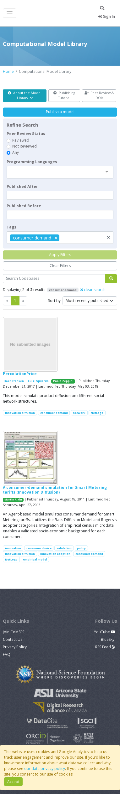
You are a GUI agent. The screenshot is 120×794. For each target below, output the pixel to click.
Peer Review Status (26, 133)
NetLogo (97, 413)
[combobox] (60, 172)
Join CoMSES (13, 632)
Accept (13, 781)
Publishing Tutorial (64, 95)
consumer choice (39, 548)
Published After (22, 186)
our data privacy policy (44, 768)
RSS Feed (105, 647)
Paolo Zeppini (63, 381)
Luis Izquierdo (38, 381)
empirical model (35, 559)
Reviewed (20, 140)
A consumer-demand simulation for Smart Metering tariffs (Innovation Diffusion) (55, 490)
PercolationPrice (20, 373)
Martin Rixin (13, 499)
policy (81, 548)
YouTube (104, 632)
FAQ (6, 654)
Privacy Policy (15, 647)
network (79, 413)
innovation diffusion (20, 413)
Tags (11, 227)
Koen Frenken (14, 381)
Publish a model (60, 111)
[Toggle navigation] (9, 13)
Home (8, 71)
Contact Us (12, 639)
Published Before (24, 206)
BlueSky (108, 639)
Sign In (106, 16)
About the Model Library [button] (24, 95)
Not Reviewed (24, 146)
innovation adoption (55, 554)
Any (15, 152)
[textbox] (60, 195)
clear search (93, 289)
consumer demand (54, 413)
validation (64, 548)
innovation (13, 548)
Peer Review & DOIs (99, 95)
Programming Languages (32, 161)
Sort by (54, 300)
